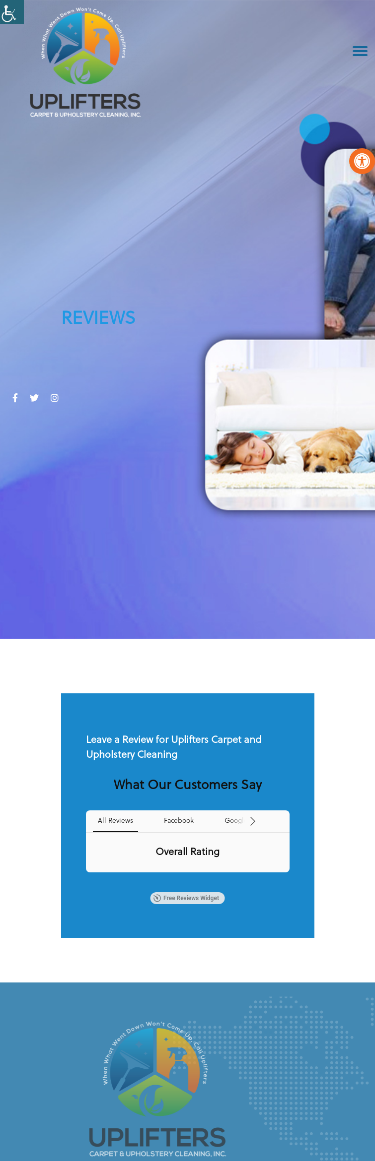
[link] (362, 161)
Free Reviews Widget (186, 898)
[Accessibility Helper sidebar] (12, 12)
